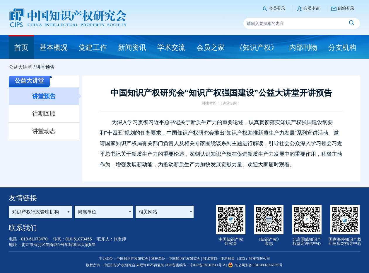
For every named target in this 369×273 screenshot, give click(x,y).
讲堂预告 (44, 96)
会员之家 (211, 47)
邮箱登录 (346, 8)
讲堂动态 (44, 131)
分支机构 (342, 47)
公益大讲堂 (20, 67)
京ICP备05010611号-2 (208, 265)
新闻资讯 (132, 47)
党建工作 (93, 47)
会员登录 (277, 8)
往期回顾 (44, 113)
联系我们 (23, 228)
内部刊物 (303, 47)
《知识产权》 (257, 47)
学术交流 (171, 47)
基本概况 (54, 47)
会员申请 (311, 8)
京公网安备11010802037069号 (255, 265)
